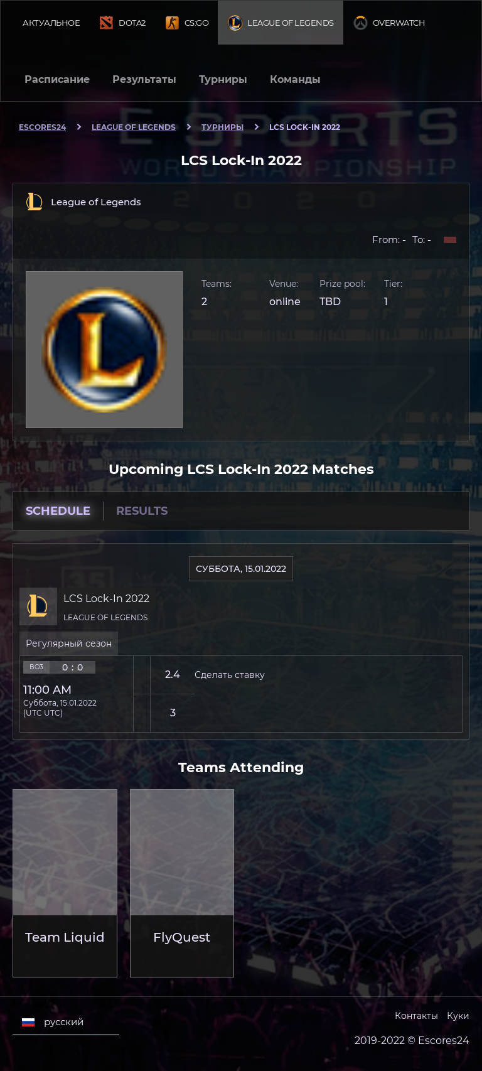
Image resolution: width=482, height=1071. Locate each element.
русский (52, 1022)
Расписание (57, 79)
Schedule (58, 511)
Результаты (144, 79)
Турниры (223, 79)
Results (142, 511)
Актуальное (51, 23)
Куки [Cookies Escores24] (458, 1015)
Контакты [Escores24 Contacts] (416, 1015)
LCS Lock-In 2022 (106, 599)
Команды (295, 79)
